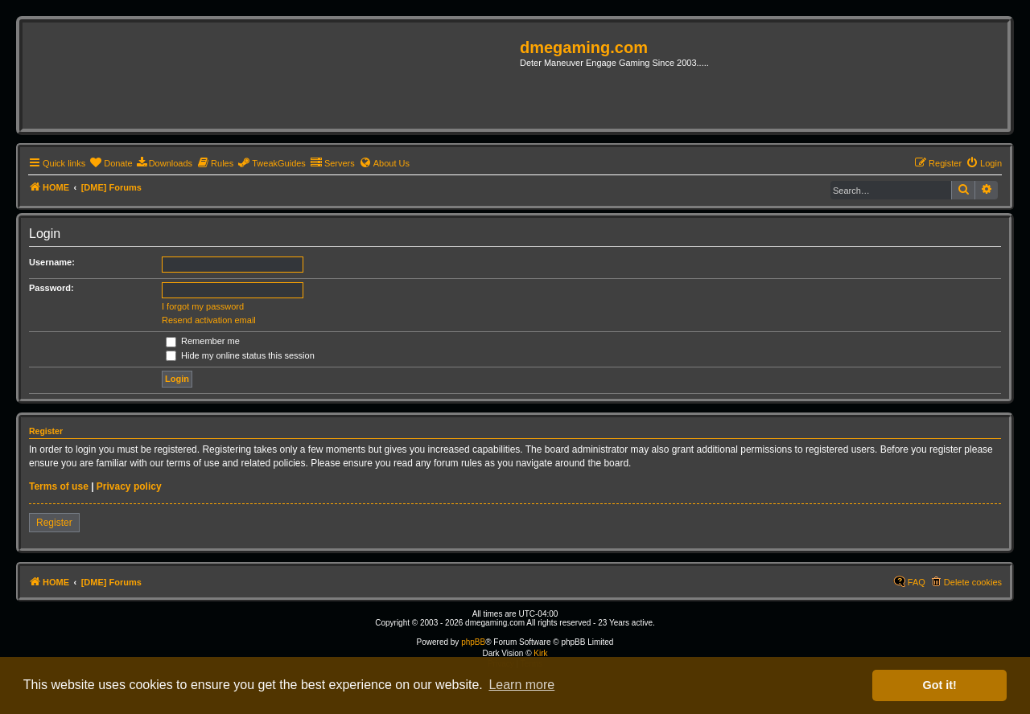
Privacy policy (129, 486)
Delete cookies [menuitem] (973, 582)
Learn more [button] (521, 684)
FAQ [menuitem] (916, 582)
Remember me (203, 341)
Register (54, 522)
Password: (51, 288)
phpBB (473, 642)
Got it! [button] (940, 685)
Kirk (540, 653)
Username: (52, 262)
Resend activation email (209, 320)
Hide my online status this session (240, 355)
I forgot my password (203, 306)
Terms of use (59, 486)
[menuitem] (110, 163)
